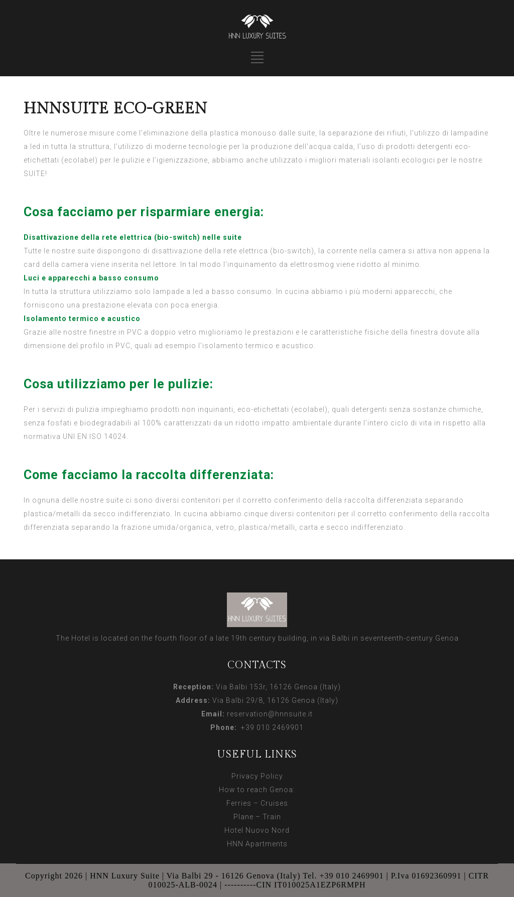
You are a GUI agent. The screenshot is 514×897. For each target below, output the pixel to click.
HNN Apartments (257, 844)
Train (272, 817)
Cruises (274, 803)
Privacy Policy (257, 776)
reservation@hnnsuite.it (270, 714)
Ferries (238, 803)
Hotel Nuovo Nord (257, 830)
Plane (243, 817)
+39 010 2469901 (270, 727)
